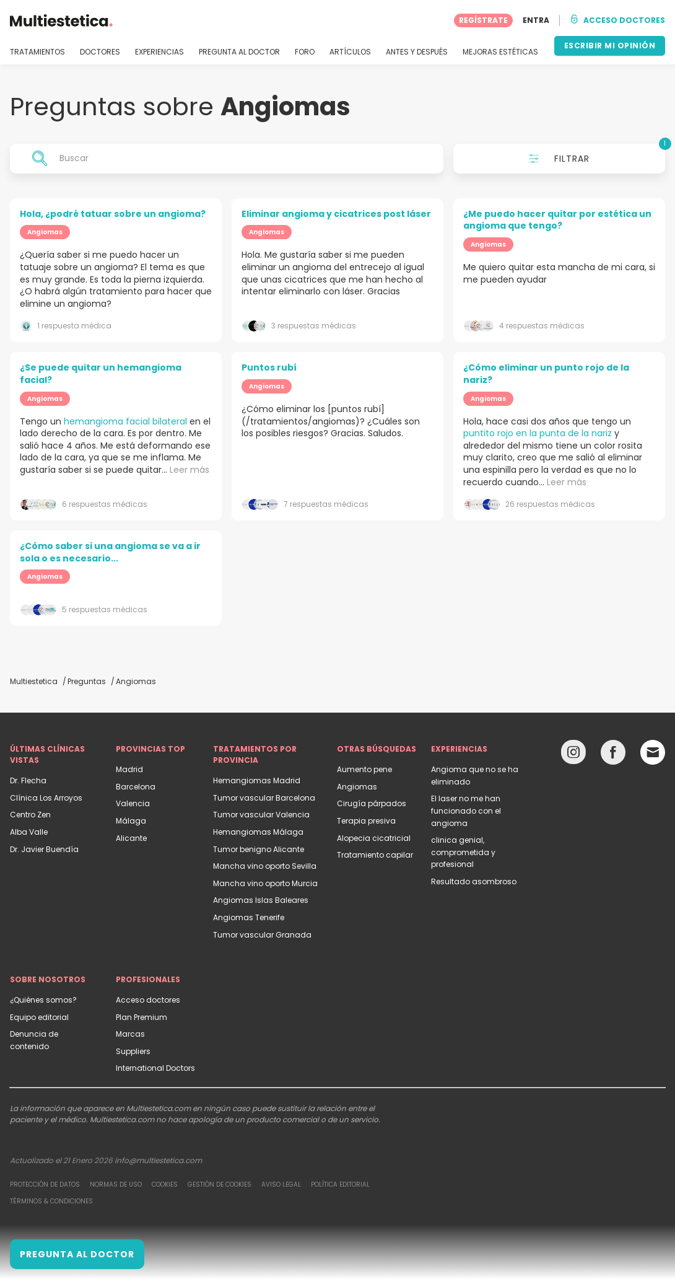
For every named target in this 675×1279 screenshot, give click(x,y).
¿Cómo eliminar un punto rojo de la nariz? (546, 373)
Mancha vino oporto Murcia (265, 883)
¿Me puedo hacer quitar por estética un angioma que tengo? (557, 220)
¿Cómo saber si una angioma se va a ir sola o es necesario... (110, 552)
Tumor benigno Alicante (258, 849)
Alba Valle (29, 832)
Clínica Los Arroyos (46, 798)
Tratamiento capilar (375, 855)
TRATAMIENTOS (37, 52)
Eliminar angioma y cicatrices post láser (336, 214)
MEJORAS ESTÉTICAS (500, 52)
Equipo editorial (39, 1017)
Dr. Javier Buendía (44, 849)
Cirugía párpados (371, 803)
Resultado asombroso (473, 881)
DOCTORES (100, 52)
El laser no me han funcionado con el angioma (466, 810)
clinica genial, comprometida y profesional (463, 852)
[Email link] (652, 752)
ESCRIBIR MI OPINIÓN (610, 45)
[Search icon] (39, 159)
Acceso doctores (148, 1000)
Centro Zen (30, 814)
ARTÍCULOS (350, 52)
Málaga (131, 820)
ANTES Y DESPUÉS (417, 52)
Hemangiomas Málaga (258, 832)
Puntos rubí (269, 367)
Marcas (130, 1034)
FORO (305, 52)
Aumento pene (364, 769)
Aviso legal (281, 1184)
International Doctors (155, 1068)
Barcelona (135, 786)
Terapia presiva (366, 820)
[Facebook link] (613, 755)
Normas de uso (116, 1184)
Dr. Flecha (28, 780)
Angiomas (357, 786)
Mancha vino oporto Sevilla (264, 866)
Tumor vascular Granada (262, 935)
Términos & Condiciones (51, 1201)
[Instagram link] (573, 755)
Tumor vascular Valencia (261, 814)
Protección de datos (45, 1184)
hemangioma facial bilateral (125, 421)
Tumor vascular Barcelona (264, 798)
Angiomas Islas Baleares (260, 900)
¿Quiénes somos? (43, 1000)
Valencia (133, 803)
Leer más (189, 470)
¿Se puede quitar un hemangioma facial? (100, 373)
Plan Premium (141, 1017)
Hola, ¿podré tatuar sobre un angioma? (113, 214)
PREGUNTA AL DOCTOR (239, 52)
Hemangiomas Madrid (256, 780)
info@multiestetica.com (158, 1160)
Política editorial (340, 1184)
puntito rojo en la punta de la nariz (537, 433)
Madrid (129, 769)
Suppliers (133, 1051)
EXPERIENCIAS (159, 52)
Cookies (165, 1184)
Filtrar (597, 154)
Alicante (131, 838)
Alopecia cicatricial (374, 838)
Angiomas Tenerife (248, 917)
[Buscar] (226, 159)
